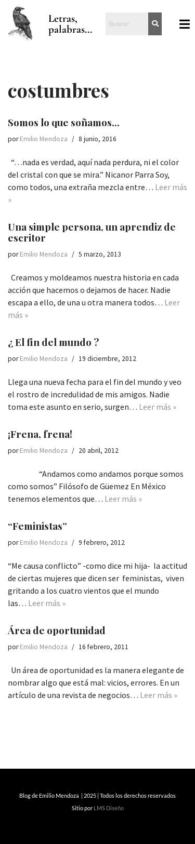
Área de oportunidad (57, 630)
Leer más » (157, 406)
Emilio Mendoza (44, 139)
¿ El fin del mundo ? (53, 342)
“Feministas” (37, 525)
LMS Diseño (109, 808)
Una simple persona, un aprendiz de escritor (92, 232)
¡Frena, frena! (40, 433)
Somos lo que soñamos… (64, 122)
